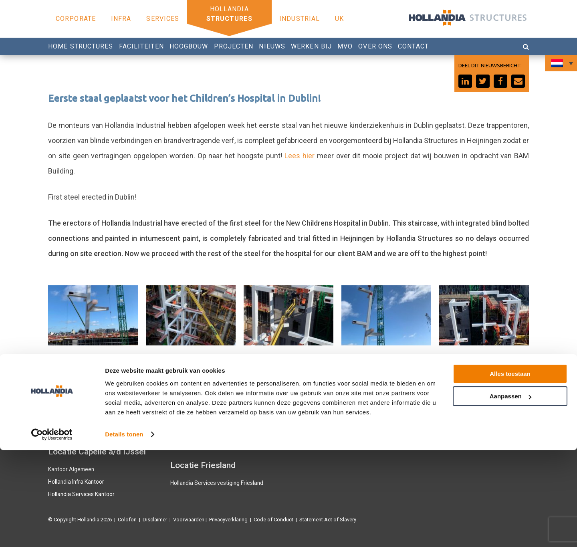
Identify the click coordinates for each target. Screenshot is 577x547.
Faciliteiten (141, 46)
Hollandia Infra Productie (76, 406)
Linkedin (424, 430)
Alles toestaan (510, 470)
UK (339, 18)
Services (162, 18)
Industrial (299, 18)
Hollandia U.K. (64, 430)
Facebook (426, 406)
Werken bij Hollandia (316, 430)
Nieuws (272, 46)
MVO (345, 46)
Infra (121, 18)
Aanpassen (510, 493)
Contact (413, 46)
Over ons (375, 46)
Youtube (424, 418)
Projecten (234, 46)
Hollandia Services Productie (81, 418)
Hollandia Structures (193, 406)
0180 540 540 (313, 418)
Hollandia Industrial (192, 444)
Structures (229, 18)
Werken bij (311, 46)
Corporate (76, 18)
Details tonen (124, 531)
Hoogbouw (188, 46)
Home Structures (80, 46)
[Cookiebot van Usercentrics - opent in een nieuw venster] (52, 531)
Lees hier (299, 155)
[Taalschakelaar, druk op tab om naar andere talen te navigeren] (561, 63)
